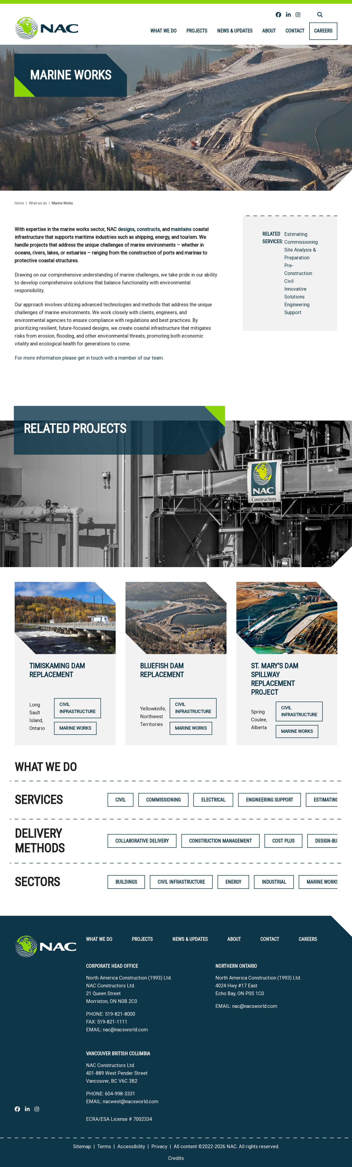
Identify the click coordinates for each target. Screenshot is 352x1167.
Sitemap (82, 1146)
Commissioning (301, 242)
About (269, 31)
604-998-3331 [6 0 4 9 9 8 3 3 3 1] (120, 1094)
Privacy (159, 1146)
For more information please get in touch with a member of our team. (89, 358)
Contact (295, 31)
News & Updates (235, 31)
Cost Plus (283, 841)
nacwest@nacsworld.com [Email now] (130, 1101)
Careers (323, 31)
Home (19, 203)
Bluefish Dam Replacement (162, 670)
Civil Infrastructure (77, 708)
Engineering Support (269, 800)
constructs (148, 229)
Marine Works (75, 728)
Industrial (274, 882)
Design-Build (329, 841)
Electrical (213, 800)
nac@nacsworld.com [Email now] (125, 1030)
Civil (289, 281)
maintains (181, 229)
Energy (233, 882)
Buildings (126, 882)
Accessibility (131, 1146)
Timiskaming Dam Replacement (57, 670)
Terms (104, 1146)
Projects (196, 31)
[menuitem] (163, 31)
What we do (163, 31)
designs (126, 229)
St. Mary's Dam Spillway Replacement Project (274, 678)
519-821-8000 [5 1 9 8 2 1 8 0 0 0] (120, 1014)
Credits (176, 1158)
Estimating (295, 234)
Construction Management (220, 841)
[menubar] (241, 31)
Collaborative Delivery (142, 841)
